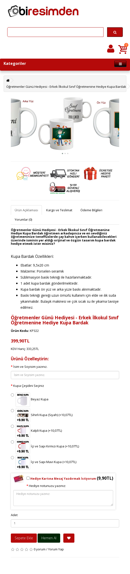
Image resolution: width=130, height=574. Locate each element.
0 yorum (40, 549)
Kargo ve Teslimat (59, 210)
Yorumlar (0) (23, 219)
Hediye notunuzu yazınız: (47, 486)
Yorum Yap (56, 549)
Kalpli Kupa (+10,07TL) (36, 431)
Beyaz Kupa (29, 399)
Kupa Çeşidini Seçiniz (28, 385)
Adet (14, 515)
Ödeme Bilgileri (91, 210)
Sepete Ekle (24, 538)
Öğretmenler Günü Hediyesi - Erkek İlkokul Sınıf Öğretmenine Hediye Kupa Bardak (66, 86)
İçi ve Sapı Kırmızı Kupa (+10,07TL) (45, 446)
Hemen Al (48, 538)
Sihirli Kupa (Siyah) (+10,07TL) (41, 415)
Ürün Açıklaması (26, 210)
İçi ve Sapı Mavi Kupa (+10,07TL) (43, 462)
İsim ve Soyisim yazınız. (30, 366)
